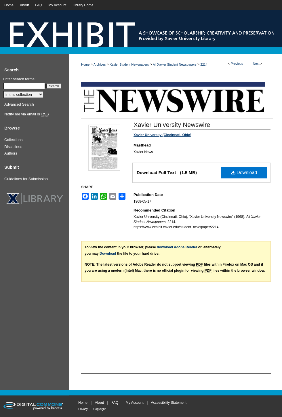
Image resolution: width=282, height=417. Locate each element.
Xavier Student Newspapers (129, 64)
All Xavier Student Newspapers (175, 64)
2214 (203, 64)
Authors (10, 153)
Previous (237, 63)
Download (244, 172)
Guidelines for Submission (26, 179)
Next (256, 63)
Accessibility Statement (168, 403)
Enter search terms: (19, 79)
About (99, 403)
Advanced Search (19, 104)
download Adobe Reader (177, 247)
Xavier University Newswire (172, 124)
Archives (100, 64)
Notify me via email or (26, 114)
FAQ (114, 403)
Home (85, 64)
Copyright (99, 409)
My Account (135, 403)
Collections (13, 140)
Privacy (83, 409)
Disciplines (13, 146)
